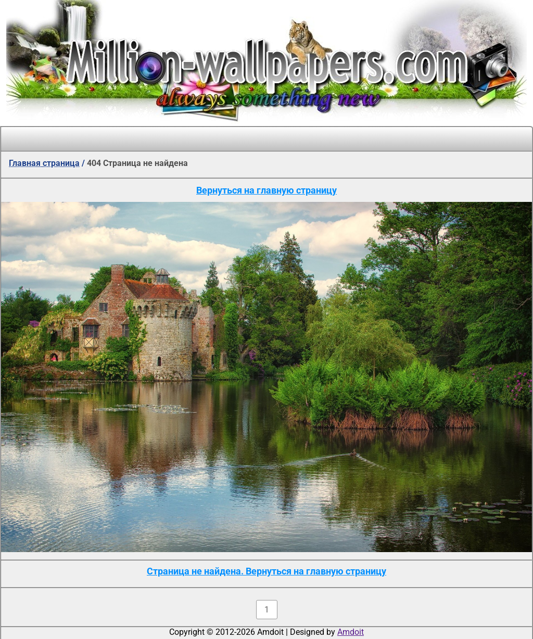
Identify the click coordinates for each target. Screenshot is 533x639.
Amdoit (350, 632)
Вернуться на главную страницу (266, 190)
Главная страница (44, 163)
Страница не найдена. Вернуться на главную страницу (266, 571)
